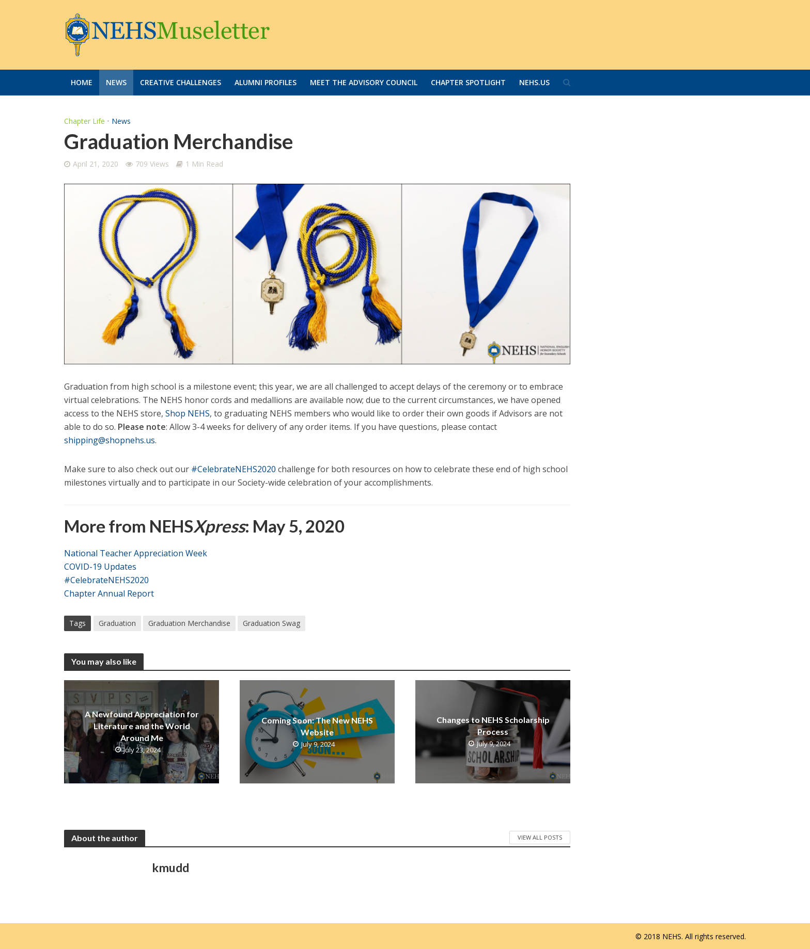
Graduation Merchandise (189, 623)
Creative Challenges (180, 82)
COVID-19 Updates (100, 566)
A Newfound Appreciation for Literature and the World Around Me (142, 726)
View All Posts (540, 837)
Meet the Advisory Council (363, 82)
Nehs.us (534, 82)
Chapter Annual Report (109, 593)
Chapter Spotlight (468, 82)
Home (81, 82)
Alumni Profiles (266, 82)
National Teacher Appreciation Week (135, 553)
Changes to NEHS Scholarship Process (493, 725)
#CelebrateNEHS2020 (233, 469)
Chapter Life (84, 121)
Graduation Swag (271, 623)
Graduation (117, 623)
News (116, 82)
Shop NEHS (187, 413)
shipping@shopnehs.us (109, 440)
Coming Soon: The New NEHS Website (317, 725)
